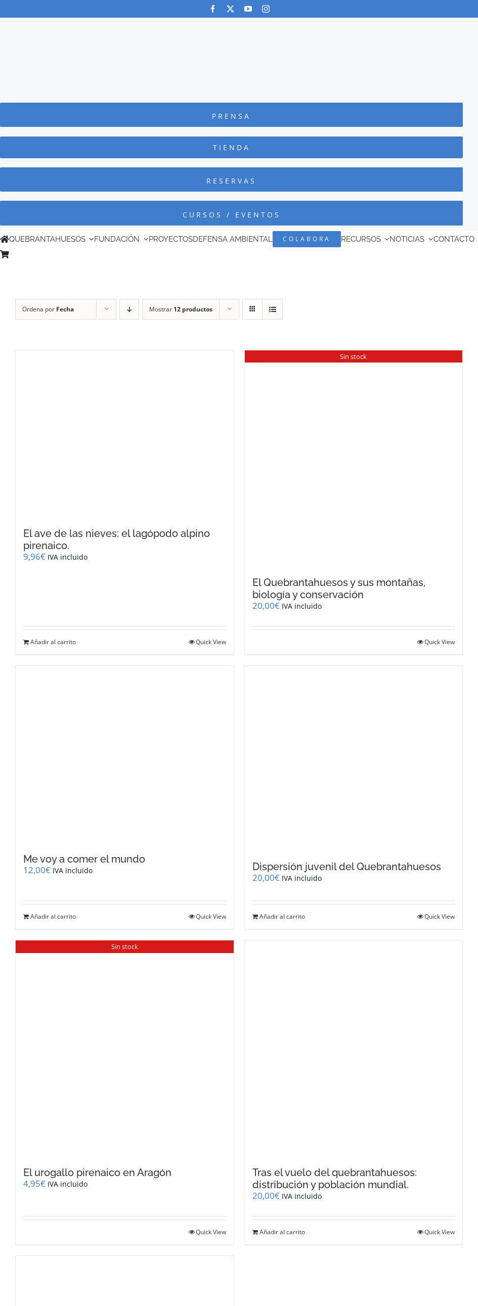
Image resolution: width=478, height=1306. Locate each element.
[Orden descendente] (129, 309)
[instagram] (266, 9)
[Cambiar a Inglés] (27, 254)
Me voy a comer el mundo (84, 859)
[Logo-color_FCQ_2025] (239, 27)
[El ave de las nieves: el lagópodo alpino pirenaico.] (125, 433)
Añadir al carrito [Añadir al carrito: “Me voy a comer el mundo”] (53, 916)
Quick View (211, 642)
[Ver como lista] (272, 309)
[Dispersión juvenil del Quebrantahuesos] (354, 758)
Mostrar (180, 309)
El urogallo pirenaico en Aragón (97, 1172)
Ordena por (48, 309)
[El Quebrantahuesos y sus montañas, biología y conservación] (354, 458)
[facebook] (212, 9)
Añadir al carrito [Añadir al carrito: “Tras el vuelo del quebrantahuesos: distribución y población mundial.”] (282, 1232)
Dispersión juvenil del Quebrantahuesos (346, 867)
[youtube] (248, 9)
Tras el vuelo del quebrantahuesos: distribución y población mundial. (334, 1178)
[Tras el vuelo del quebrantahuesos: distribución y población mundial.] (354, 1048)
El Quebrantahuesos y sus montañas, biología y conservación (338, 588)
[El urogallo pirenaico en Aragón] (125, 1048)
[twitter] (230, 9)
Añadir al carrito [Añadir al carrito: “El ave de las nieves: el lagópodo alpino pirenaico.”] (53, 642)
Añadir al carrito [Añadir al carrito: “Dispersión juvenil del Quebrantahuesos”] (282, 916)
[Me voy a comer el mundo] (125, 754)
